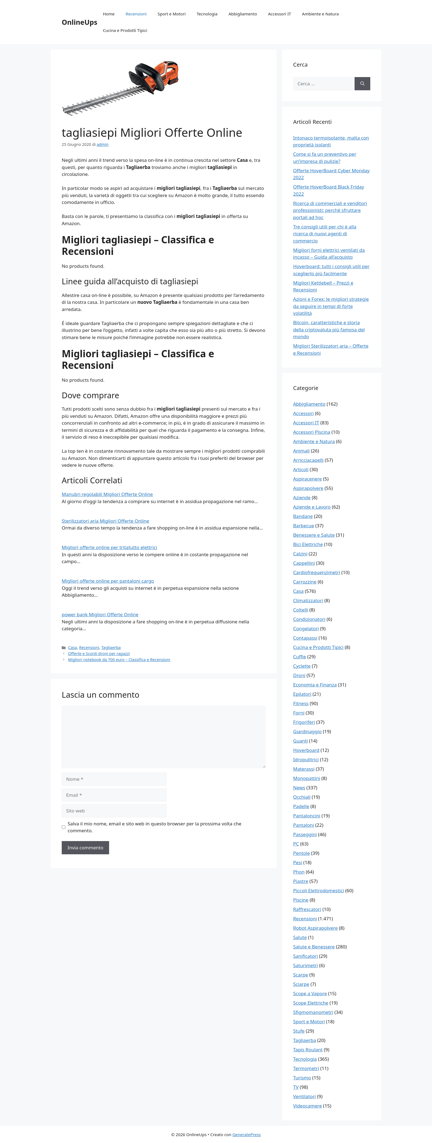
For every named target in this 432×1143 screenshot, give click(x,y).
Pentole (301, 853)
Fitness (301, 703)
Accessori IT (279, 14)
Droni (299, 675)
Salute (300, 937)
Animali (301, 451)
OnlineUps (79, 22)
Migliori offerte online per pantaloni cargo (108, 581)
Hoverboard (306, 750)
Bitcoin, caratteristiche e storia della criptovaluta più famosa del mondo (329, 329)
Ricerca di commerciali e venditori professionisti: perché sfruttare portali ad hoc (330, 210)
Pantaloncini (306, 815)
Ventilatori (304, 1096)
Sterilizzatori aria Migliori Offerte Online (105, 521)
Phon (299, 872)
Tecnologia (207, 14)
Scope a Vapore (310, 993)
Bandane (303, 516)
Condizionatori (309, 619)
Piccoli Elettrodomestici (318, 890)
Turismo (302, 1077)
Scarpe (300, 975)
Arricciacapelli (308, 460)
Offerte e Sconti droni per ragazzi (99, 653)
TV (296, 1087)
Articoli (301, 469)
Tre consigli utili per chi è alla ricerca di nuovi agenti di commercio (324, 233)
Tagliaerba (111, 647)
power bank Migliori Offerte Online (100, 614)
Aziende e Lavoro (312, 507)
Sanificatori (305, 956)
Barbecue (303, 525)
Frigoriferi (304, 722)
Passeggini (305, 834)
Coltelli (300, 610)
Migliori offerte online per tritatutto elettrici (109, 547)
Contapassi (305, 638)
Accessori (303, 413)
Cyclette (301, 666)
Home (109, 14)
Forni (298, 713)
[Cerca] (362, 83)
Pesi (297, 862)
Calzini (300, 553)
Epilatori (302, 694)
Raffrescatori (307, 909)
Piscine (300, 900)
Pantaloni (303, 825)
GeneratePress (246, 1134)
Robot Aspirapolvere (315, 928)
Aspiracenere (307, 479)
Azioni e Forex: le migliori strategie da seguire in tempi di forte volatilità (331, 306)
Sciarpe (301, 984)
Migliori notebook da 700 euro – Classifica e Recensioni (119, 659)
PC (296, 844)
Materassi (304, 769)
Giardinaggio (307, 731)
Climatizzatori (308, 600)
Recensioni (136, 14)
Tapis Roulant (308, 1049)
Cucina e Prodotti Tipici (125, 30)
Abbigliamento (243, 14)
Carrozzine (305, 582)
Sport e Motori (172, 14)
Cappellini (304, 563)
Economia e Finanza (315, 684)
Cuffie (299, 656)
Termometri (306, 1068)
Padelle (301, 806)
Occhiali (301, 797)
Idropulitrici (306, 759)
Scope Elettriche (310, 1003)
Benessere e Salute (314, 535)
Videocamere (307, 1106)
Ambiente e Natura (320, 14)
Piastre (300, 881)
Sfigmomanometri (313, 1012)
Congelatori (306, 628)
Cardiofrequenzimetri (316, 572)
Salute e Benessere (314, 946)
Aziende (301, 497)
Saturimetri (305, 965)
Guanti (300, 741)
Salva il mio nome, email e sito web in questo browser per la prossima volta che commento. (155, 827)
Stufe (298, 1031)
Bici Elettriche (308, 544)
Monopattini (306, 778)
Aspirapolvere (308, 488)
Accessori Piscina (311, 432)
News (299, 787)
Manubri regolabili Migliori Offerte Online (107, 494)
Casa (72, 647)
